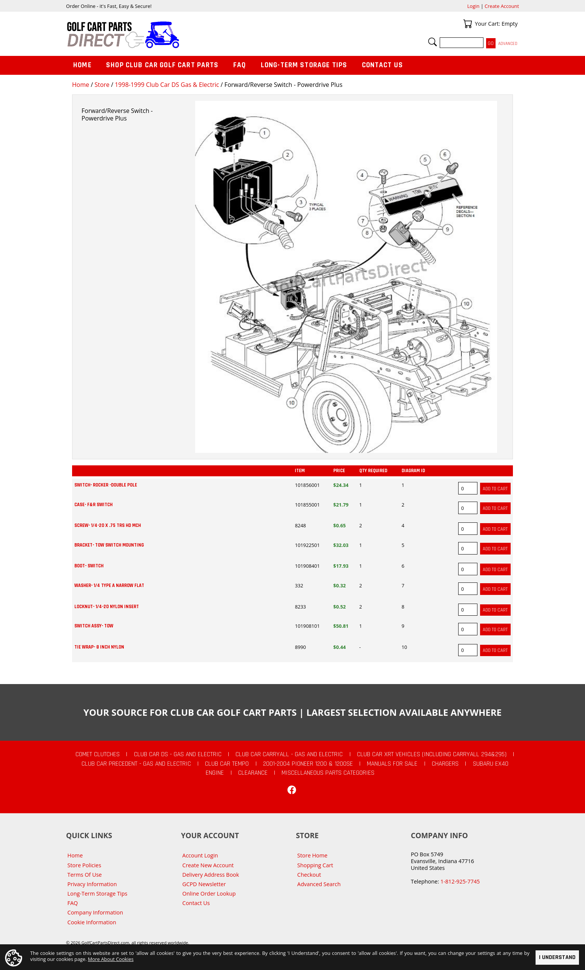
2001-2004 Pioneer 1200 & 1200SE (308, 764)
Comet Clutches (97, 754)
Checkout (309, 874)
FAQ (239, 65)
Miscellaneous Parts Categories (328, 773)
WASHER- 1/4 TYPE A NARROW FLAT (109, 585)
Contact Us (382, 65)
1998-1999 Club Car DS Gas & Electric (167, 84)
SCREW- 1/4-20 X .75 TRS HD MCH (107, 525)
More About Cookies (111, 959)
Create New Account (208, 865)
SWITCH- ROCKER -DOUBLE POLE (105, 485)
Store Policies (84, 865)
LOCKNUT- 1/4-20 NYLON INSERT (106, 607)
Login (473, 6)
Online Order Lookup (209, 893)
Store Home (312, 855)
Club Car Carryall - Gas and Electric (289, 754)
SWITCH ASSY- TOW (93, 626)
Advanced (507, 43)
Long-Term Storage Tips (304, 65)
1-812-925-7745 (460, 881)
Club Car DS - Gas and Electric (178, 754)
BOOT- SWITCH (88, 566)
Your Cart (468, 24)
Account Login (200, 855)
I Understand (557, 957)
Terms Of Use (85, 874)
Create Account (502, 6)
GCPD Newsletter (204, 884)
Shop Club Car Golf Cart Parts (162, 65)
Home (80, 84)
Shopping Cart (315, 865)
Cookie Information (92, 922)
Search (432, 42)
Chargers (445, 764)
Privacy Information (92, 884)
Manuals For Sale (392, 764)
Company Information (95, 912)
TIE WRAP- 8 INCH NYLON (99, 647)
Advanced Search (319, 884)
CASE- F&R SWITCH (93, 505)
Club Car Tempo (227, 764)
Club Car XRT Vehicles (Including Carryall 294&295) (431, 754)
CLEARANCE (253, 773)
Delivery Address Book (210, 874)
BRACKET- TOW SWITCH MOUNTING (109, 545)
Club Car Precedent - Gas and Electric (136, 764)
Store (101, 84)
